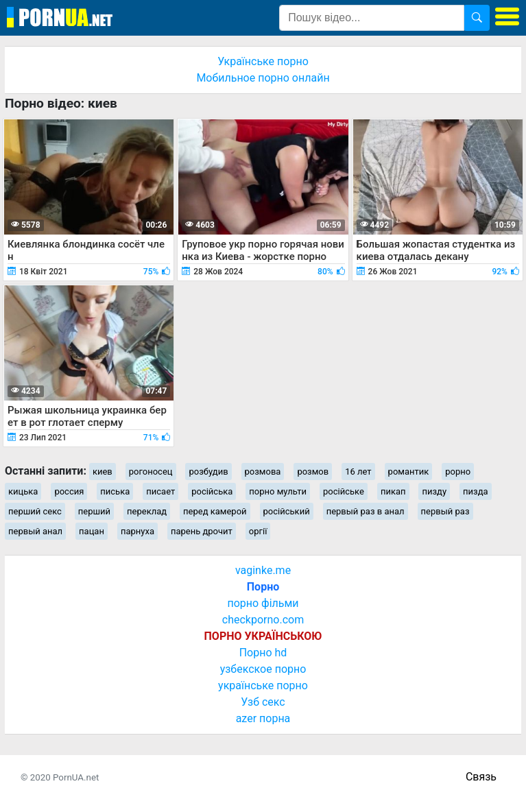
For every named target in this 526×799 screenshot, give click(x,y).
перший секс (35, 511)
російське (343, 491)
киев (102, 471)
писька (115, 491)
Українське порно (263, 61)
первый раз (445, 511)
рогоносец (151, 471)
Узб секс (263, 701)
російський (286, 511)
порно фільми (262, 603)
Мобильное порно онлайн (262, 77)
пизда (475, 491)
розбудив (208, 471)
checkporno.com (263, 619)
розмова (263, 471)
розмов (312, 471)
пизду (434, 491)
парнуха (137, 531)
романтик (408, 471)
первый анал (35, 531)
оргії (258, 531)
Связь (481, 776)
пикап (393, 491)
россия (69, 491)
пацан (91, 531)
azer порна (263, 718)
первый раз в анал (365, 511)
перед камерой (215, 511)
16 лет (358, 471)
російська (211, 491)
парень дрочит (201, 531)
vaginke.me (263, 570)
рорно (457, 471)
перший (94, 511)
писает (160, 491)
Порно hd (263, 652)
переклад (147, 511)
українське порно (263, 685)
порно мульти (278, 491)
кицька (23, 491)
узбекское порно (263, 669)
